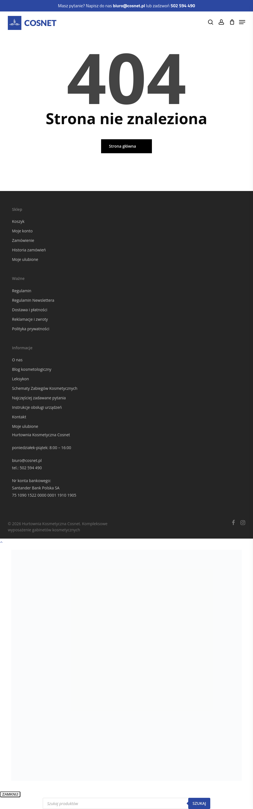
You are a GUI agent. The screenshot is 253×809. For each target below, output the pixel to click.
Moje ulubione (25, 259)
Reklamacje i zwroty (30, 319)
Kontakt (19, 416)
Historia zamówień (29, 250)
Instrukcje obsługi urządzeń (37, 407)
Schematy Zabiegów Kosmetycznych (44, 388)
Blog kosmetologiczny (31, 369)
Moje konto (22, 230)
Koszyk (18, 221)
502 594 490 (31, 467)
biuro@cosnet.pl (27, 460)
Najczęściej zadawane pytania (39, 397)
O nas (17, 359)
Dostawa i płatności (29, 309)
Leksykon (20, 378)
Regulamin (21, 290)
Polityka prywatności (30, 328)
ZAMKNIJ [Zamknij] (10, 794)
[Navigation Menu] (242, 22)
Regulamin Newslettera (33, 300)
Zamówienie (23, 240)
